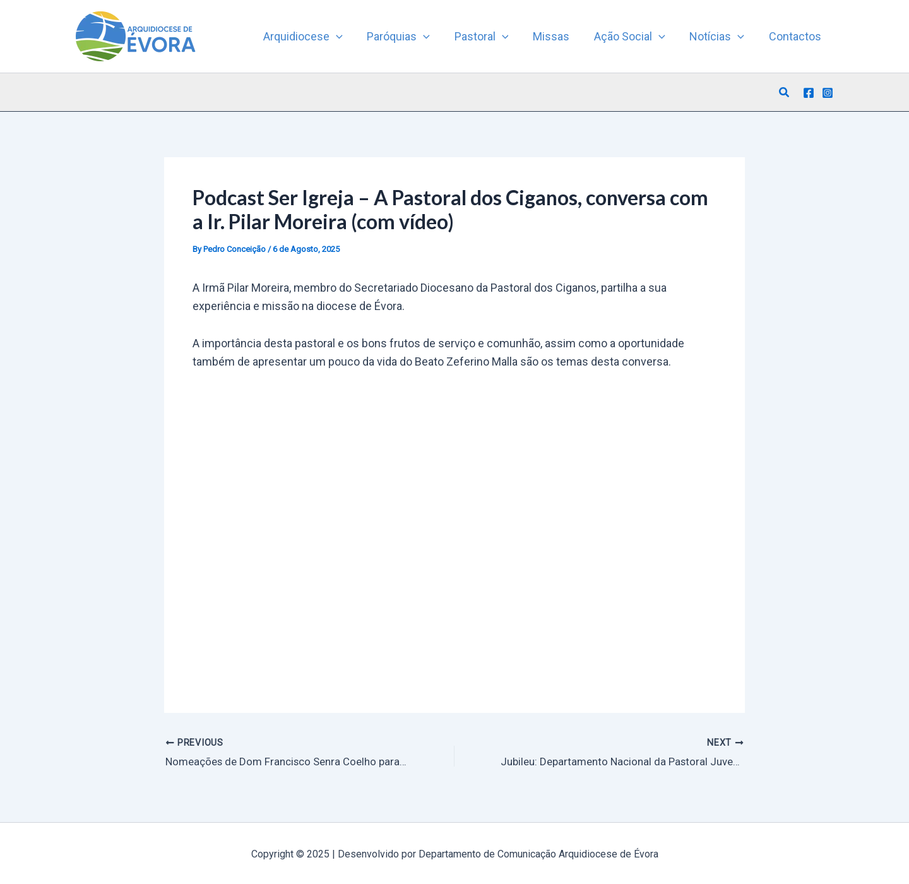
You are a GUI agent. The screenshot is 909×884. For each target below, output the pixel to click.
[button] (784, 92)
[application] (347, 36)
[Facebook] (808, 93)
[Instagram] (827, 93)
